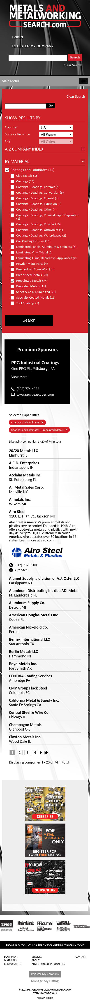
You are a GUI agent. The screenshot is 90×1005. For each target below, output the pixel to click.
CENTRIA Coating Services (30, 676)
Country (11, 127)
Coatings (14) (24, 181)
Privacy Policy (45, 998)
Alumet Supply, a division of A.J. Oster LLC (44, 578)
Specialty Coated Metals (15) (35, 297)
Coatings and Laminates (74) (29, 170)
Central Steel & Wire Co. (29, 712)
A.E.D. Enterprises (24, 463)
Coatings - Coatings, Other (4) (35, 209)
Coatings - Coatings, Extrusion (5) (38, 204)
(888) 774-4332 (28, 389)
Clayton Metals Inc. (25, 737)
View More (19, 377)
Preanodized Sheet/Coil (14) (34, 269)
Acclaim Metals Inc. (25, 475)
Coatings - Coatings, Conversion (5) (39, 192)
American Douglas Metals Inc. (34, 615)
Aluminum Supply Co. (27, 603)
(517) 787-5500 (25, 565)
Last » (46, 752)
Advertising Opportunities (48, 964)
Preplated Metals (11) (30, 286)
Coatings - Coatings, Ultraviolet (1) (39, 230)
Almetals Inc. (20, 499)
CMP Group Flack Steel (28, 688)
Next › (42, 752)
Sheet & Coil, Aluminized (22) (35, 292)
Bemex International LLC (29, 639)
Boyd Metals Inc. (23, 664)
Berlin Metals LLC (23, 652)
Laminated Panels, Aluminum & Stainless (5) (45, 246)
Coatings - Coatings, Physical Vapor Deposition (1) (45, 217)
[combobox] (38, 58)
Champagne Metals (25, 725)
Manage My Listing (45, 981)
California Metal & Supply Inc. (34, 700)
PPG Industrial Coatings (35, 363)
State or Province (17, 134)
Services (37, 956)
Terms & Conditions (45, 993)
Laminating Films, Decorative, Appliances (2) (46, 258)
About (35, 960)
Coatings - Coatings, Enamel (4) (36, 198)
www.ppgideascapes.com (35, 394)
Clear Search (73, 65)
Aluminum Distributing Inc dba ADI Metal (43, 591)
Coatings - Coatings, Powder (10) (38, 224)
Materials (10, 960)
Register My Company (45, 974)
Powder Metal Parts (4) (31, 263)
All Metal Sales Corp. (26, 487)
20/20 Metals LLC (23, 451)
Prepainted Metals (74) (31, 280)
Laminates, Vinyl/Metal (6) (33, 252)
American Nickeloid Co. (28, 627)
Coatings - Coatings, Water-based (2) (40, 235)
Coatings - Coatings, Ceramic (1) (37, 187)
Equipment (11, 956)
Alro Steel (17, 512)
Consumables (12, 964)
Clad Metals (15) (26, 175)
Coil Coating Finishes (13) (32, 241)
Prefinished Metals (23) (31, 275)
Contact (81, 956)
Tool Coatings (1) (27, 303)
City (8, 141)
